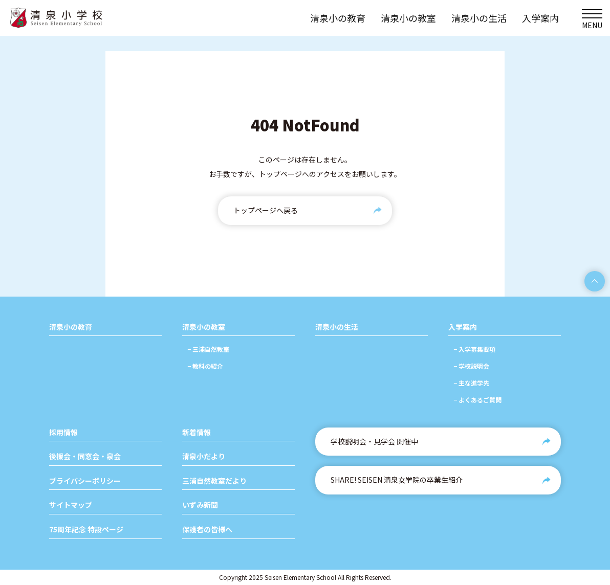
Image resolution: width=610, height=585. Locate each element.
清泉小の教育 (70, 327)
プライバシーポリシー (85, 481)
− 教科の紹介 (205, 366)
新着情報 (196, 432)
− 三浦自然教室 (208, 349)
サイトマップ (70, 505)
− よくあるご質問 (477, 399)
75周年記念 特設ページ (86, 529)
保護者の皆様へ (207, 529)
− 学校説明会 (471, 366)
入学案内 (462, 327)
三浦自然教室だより (214, 481)
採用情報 (63, 432)
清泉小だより (203, 456)
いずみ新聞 (200, 505)
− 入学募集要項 (474, 349)
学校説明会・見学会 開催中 (374, 441)
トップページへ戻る (265, 210)
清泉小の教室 (203, 327)
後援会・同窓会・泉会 (85, 456)
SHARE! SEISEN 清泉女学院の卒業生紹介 (397, 480)
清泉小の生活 (336, 327)
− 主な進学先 (471, 382)
